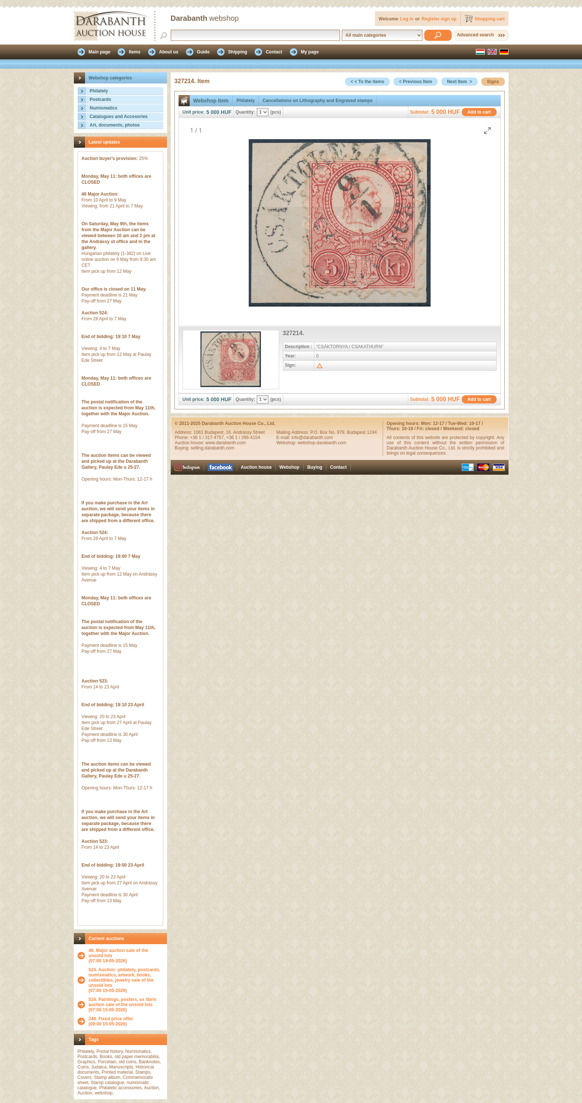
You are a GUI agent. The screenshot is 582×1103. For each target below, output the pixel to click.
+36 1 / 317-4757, (208, 437)
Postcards (100, 99)
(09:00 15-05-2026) (111, 1021)
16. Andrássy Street (245, 432)
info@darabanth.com (312, 437)
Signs (493, 81)
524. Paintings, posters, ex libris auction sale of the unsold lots (123, 1002)
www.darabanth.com (225, 442)
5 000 (212, 112)
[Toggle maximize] (487, 130)
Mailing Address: (293, 432)
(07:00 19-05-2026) (126, 955)
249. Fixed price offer (111, 1018)
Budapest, (215, 432)
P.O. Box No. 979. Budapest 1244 (343, 432)
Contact (338, 467)
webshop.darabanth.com (322, 442)
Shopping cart (490, 19)
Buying (315, 467)
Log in (406, 19)
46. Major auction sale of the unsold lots (118, 953)
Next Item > (459, 81)
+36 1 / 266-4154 (243, 437)
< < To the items (367, 81)
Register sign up (439, 19)
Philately (99, 91)
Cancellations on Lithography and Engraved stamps (317, 100)
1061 (199, 432)
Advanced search (475, 34)
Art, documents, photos (115, 125)
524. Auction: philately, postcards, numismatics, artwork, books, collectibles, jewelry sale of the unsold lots (124, 977)
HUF (226, 112)
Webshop (289, 467)
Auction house (256, 467)
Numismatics (104, 108)
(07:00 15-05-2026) (126, 980)
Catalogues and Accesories (119, 116)
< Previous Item (415, 81)
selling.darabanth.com (212, 448)
